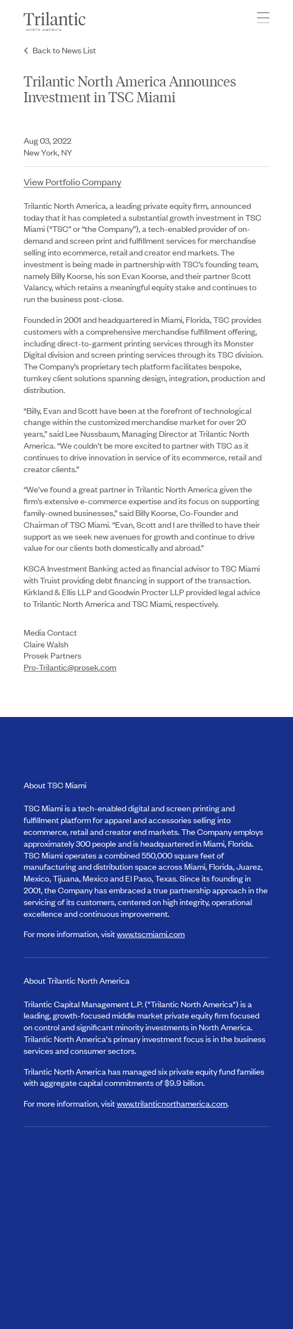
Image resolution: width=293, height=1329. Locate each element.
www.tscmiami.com (151, 933)
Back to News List (64, 50)
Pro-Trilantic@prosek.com (70, 667)
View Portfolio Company (72, 181)
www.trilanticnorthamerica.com (172, 1103)
